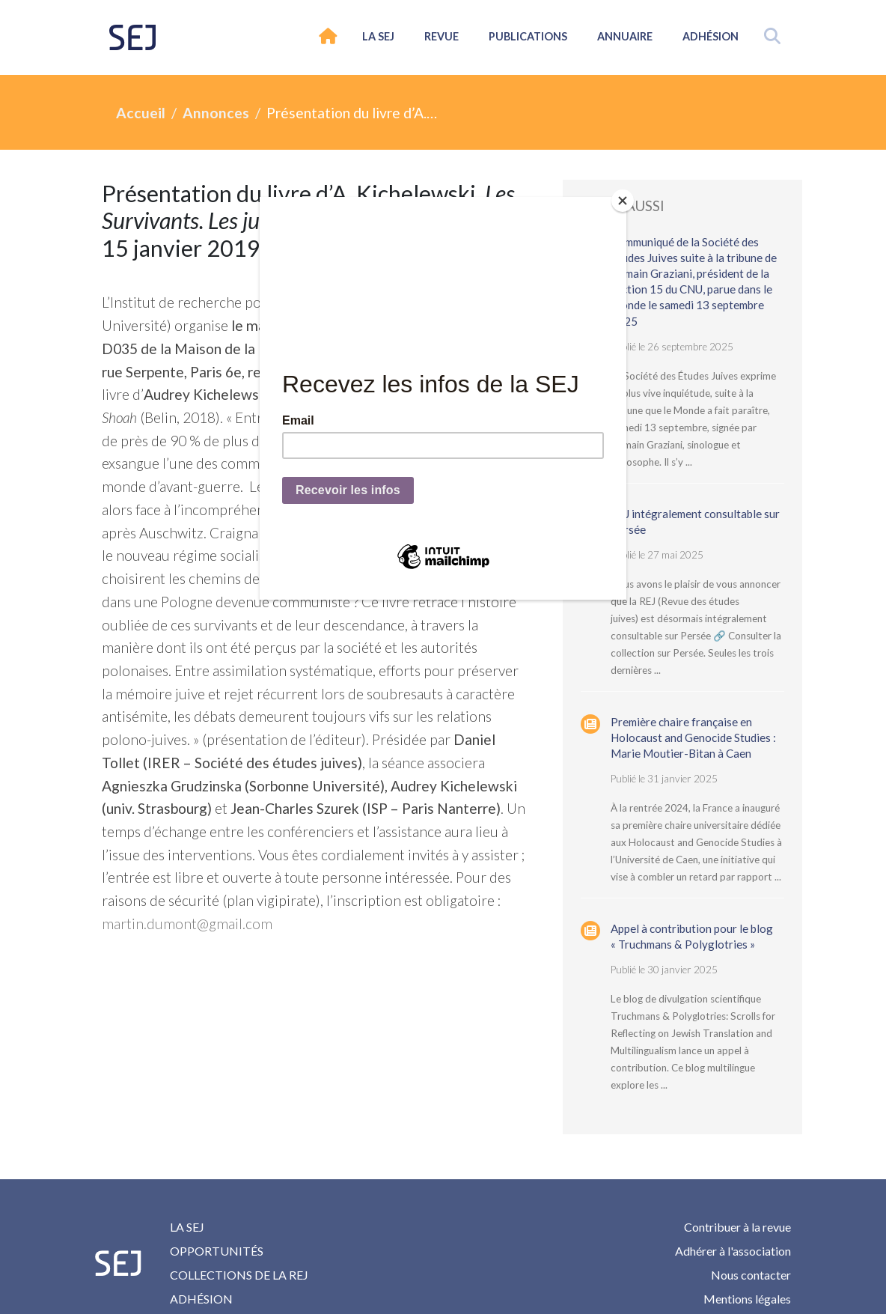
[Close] (622, 200)
